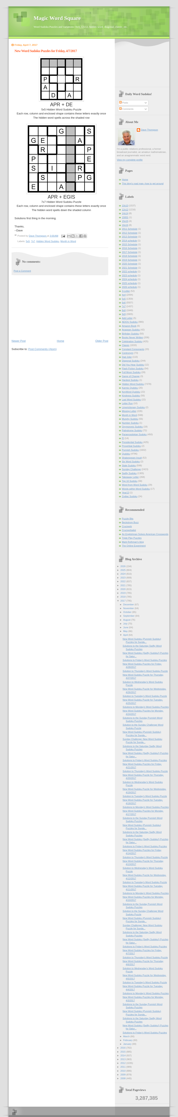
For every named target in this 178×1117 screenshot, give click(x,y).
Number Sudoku (130, 423)
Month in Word (68, 241)
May (125, 631)
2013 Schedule (129, 236)
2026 (123, 566)
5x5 (28, 241)
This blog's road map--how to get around (142, 183)
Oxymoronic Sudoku (132, 426)
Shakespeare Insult (132, 457)
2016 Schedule (129, 248)
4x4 (124, 295)
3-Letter (126, 291)
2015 (123, 1051)
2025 (123, 570)
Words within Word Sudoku (136, 489)
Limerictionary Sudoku (133, 407)
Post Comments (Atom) (42, 349)
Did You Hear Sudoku (133, 364)
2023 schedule (129, 275)
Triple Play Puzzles (132, 538)
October (127, 612)
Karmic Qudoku (130, 388)
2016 (123, 1047)
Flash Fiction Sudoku (133, 368)
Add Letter (127, 318)
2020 (123, 589)
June (126, 627)
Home (60, 340)
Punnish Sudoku (130, 450)
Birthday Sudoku (130, 333)
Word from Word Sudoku (134, 485)
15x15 (125, 221)
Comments (126, 109)
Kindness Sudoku (131, 395)
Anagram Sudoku (131, 329)
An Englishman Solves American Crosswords (145, 534)
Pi (123, 438)
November (128, 608)
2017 (123, 600)
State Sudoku (129, 465)
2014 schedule (129, 240)
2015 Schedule (129, 244)
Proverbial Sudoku (131, 446)
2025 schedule (129, 283)
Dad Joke (127, 357)
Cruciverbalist (129, 530)
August (127, 620)
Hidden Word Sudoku (47, 241)
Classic (125, 345)
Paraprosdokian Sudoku (134, 434)
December (128, 604)
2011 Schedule (129, 229)
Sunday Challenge (131, 469)
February (128, 1040)
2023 (123, 577)
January (127, 1044)
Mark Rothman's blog (133, 542)
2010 (123, 1071)
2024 (123, 574)
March (126, 1036)
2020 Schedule (129, 263)
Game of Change (131, 376)
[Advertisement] (60, 306)
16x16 (125, 225)
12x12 (125, 209)
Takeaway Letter (130, 477)
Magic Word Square (57, 18)
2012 (123, 1063)
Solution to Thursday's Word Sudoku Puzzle (145, 671)
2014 (123, 1055)
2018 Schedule (129, 256)
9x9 (124, 314)
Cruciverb (127, 526)
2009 (123, 1074)
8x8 (124, 310)
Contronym (127, 353)
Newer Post (19, 340)
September (129, 616)
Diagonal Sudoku (131, 360)
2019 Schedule (129, 260)
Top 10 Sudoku (129, 481)
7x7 (33, 241)
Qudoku (126, 453)
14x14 (125, 213)
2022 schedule (129, 271)
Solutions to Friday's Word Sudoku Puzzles (145, 660)
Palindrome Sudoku (132, 430)
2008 (123, 1078)
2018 (123, 596)
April (125, 635)
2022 (123, 581)
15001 (125, 217)
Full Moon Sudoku (131, 372)
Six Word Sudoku (131, 461)
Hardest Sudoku (130, 380)
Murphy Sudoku (130, 419)
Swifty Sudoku (129, 473)
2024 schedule (129, 279)
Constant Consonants (133, 349)
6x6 (124, 302)
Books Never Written (132, 337)
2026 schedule (129, 287)
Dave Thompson (38, 236)
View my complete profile (130, 160)
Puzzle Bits (127, 518)
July (125, 623)
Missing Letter (129, 411)
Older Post (101, 340)
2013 (123, 1059)
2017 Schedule (129, 252)
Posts (123, 102)
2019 (123, 593)
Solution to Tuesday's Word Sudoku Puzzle (145, 696)
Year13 (125, 492)
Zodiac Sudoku (129, 496)
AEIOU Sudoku (130, 322)
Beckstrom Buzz (130, 522)
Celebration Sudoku (132, 341)
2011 (123, 1067)
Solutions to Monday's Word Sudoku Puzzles (146, 707)
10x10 (125, 205)
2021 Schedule (129, 267)
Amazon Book (129, 326)
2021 (123, 585)
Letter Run (127, 403)
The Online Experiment (134, 545)
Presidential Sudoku (132, 442)
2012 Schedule (129, 233)
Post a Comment (22, 271)
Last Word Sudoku (131, 399)
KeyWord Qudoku (131, 392)
